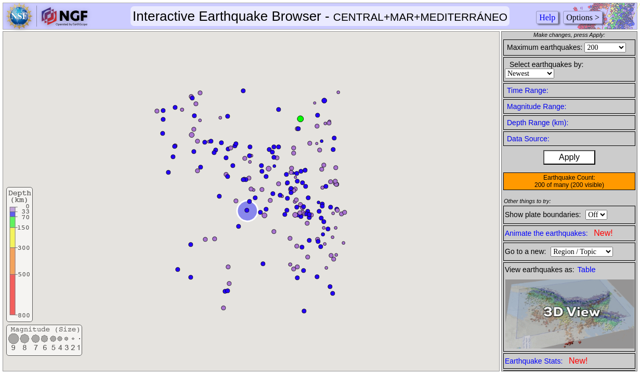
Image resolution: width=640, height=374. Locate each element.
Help (547, 17)
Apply (569, 157)
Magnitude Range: (536, 106)
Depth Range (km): (537, 122)
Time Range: (527, 90)
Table (587, 269)
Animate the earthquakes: (559, 233)
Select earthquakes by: (546, 64)
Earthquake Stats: (546, 360)
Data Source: (528, 139)
